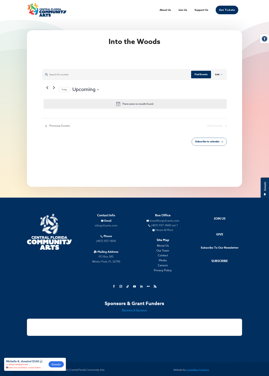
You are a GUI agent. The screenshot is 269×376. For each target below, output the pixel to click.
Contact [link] (163, 255)
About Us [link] (165, 10)
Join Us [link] (182, 10)
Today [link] (64, 89)
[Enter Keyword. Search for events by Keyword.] (116, 74)
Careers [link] (163, 265)
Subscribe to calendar (207, 141)
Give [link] (219, 234)
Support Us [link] (201, 10)
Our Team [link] (162, 251)
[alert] (135, 104)
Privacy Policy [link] (163, 270)
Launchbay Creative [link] (197, 370)
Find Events (201, 74)
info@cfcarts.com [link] (106, 226)
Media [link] (163, 260)
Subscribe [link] (219, 261)
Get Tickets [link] (227, 10)
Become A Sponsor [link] (134, 310)
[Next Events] (54, 88)
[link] (264, 38)
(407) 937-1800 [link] (106, 241)
